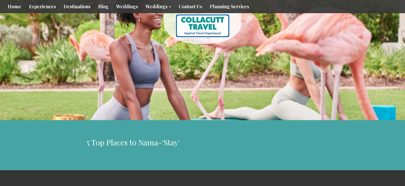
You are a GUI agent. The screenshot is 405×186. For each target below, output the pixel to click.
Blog (103, 6)
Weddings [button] (158, 6)
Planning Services (229, 6)
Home (14, 6)
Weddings (127, 6)
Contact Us (190, 6)
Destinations (77, 6)
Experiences (42, 6)
